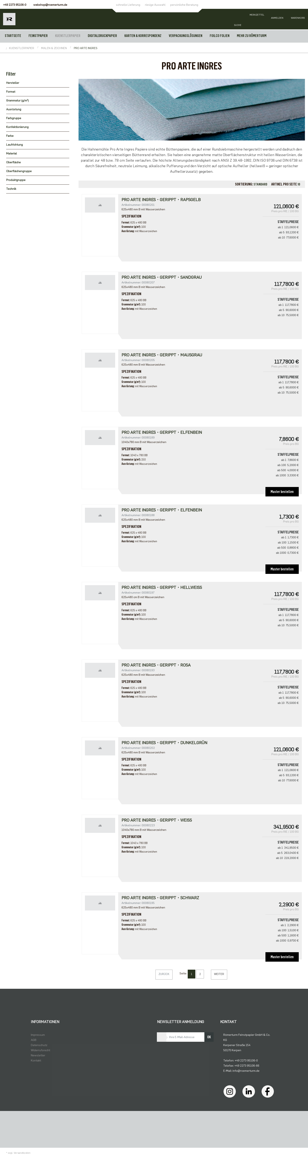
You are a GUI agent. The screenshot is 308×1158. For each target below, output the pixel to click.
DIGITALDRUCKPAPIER (102, 35)
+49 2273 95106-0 (14, 5)
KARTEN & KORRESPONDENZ (142, 35)
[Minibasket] (297, 19)
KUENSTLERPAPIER (67, 35)
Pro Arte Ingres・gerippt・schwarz (160, 897)
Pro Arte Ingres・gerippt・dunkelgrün (164, 742)
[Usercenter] (277, 19)
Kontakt (36, 1060)
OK (209, 1037)
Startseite (13, 35)
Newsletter (38, 1055)
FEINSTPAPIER (38, 35)
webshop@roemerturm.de (50, 5)
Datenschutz (39, 1045)
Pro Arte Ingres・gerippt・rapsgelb (161, 199)
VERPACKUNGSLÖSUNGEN (185, 35)
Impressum (38, 1035)
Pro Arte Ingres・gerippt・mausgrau (162, 354)
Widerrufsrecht (40, 1050)
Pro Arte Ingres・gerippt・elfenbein (162, 432)
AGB (33, 1040)
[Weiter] (219, 975)
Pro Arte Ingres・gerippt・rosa (156, 665)
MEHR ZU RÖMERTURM (251, 35)
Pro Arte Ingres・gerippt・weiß (157, 820)
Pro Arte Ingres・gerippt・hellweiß (162, 587)
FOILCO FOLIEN (219, 35)
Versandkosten (22, 1152)
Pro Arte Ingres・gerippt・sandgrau (162, 277)
